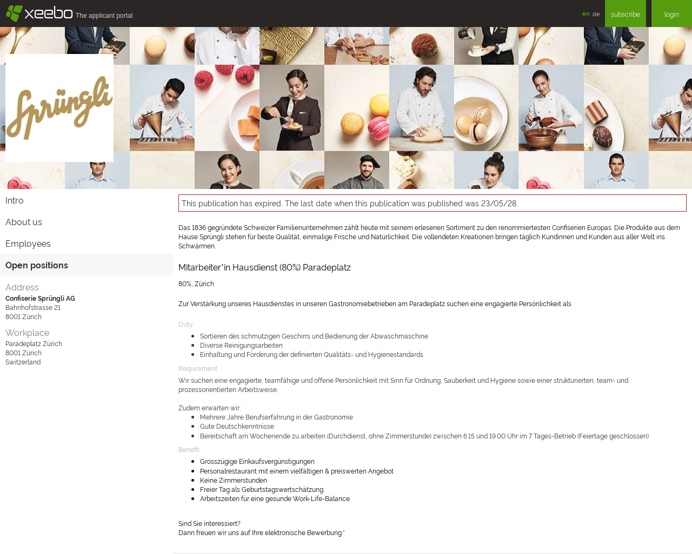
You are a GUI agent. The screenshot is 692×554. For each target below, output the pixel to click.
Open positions (36, 265)
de (596, 13)
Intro (14, 200)
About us (23, 221)
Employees (28, 243)
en (586, 13)
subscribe (625, 13)
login (671, 13)
